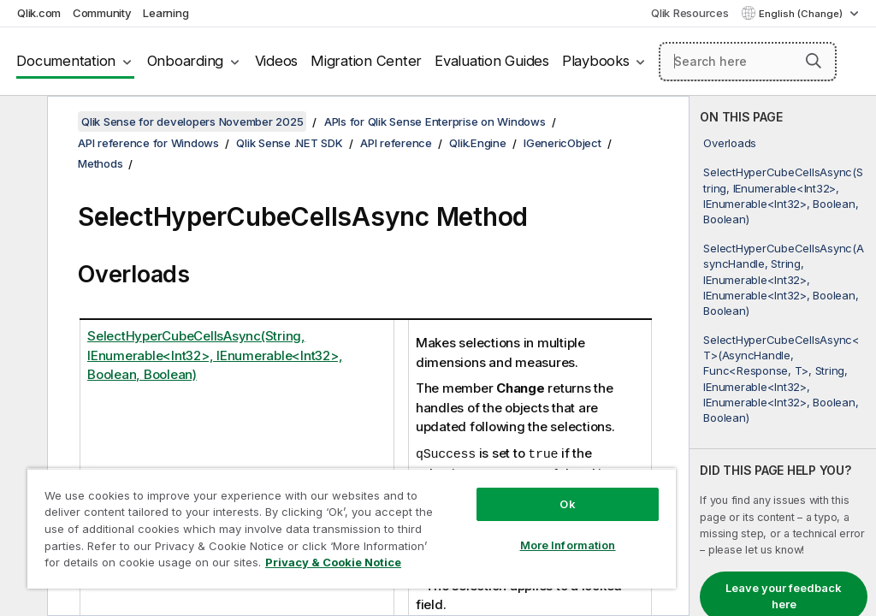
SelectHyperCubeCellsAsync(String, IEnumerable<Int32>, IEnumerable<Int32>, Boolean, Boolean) (782, 195)
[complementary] (783, 356)
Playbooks (596, 60)
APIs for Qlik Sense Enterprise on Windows (435, 121)
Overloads (729, 143)
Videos (277, 60)
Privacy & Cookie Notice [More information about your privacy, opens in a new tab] (333, 562)
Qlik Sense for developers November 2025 (192, 121)
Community (102, 13)
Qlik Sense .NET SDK (289, 143)
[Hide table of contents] (21, 122)
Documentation (65, 60)
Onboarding (185, 60)
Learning (165, 13)
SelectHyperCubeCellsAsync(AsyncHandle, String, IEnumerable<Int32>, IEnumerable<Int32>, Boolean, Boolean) (783, 279)
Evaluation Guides (492, 60)
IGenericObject (562, 143)
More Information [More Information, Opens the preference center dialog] (568, 545)
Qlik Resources (690, 13)
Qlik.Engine (477, 143)
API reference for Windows (148, 143)
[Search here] (747, 62)
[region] (351, 528)
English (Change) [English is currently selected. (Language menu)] (802, 14)
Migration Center (366, 60)
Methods (100, 163)
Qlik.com (39, 13)
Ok (567, 504)
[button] (813, 60)
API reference (396, 143)
